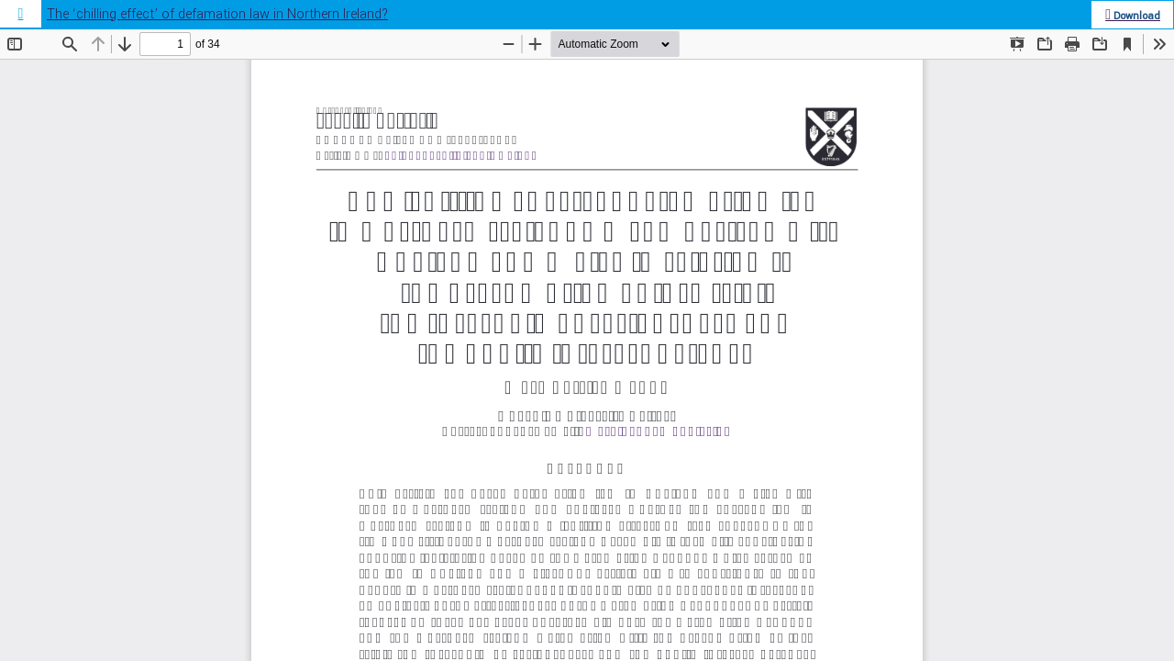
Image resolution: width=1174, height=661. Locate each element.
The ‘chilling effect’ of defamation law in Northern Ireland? (217, 14)
